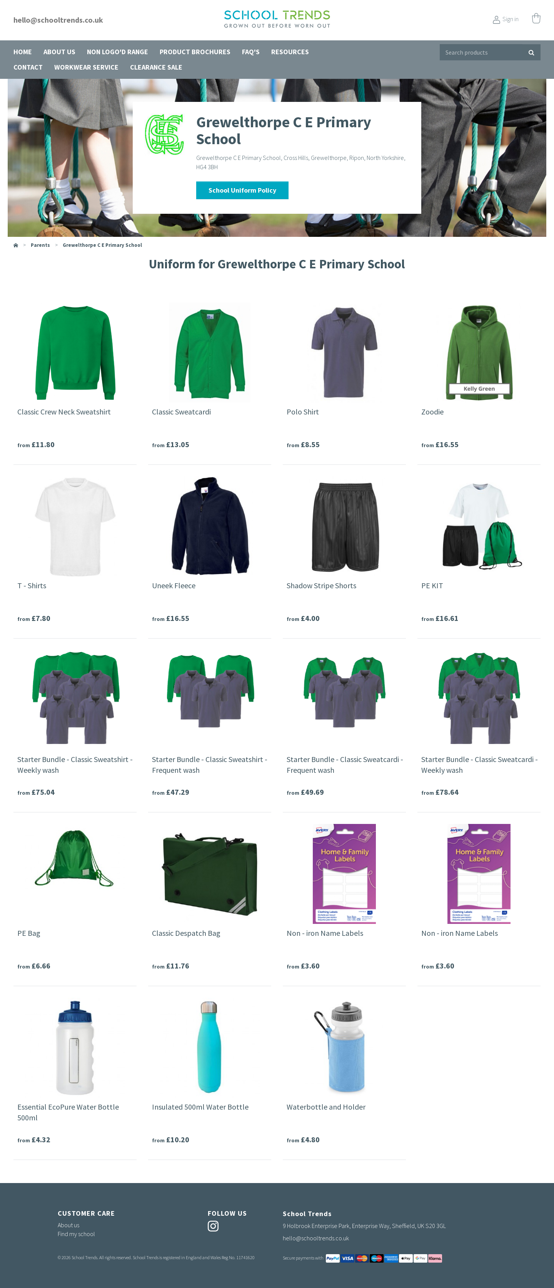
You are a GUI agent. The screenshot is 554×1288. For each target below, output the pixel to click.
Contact (28, 67)
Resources (290, 51)
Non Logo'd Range (117, 51)
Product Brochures (195, 51)
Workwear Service (86, 67)
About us (59, 51)
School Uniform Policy (242, 190)
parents (40, 245)
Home (22, 51)
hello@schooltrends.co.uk (58, 20)
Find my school (76, 1234)
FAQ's (251, 51)
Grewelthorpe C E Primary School (102, 245)
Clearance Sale (156, 67)
